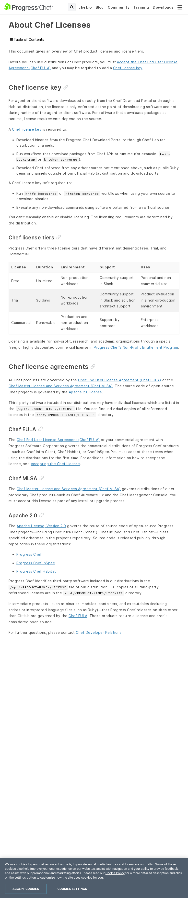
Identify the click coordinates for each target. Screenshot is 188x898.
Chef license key (127, 68)
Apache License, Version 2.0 (41, 526)
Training (141, 7)
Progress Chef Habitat (36, 571)
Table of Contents (27, 39)
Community (119, 7)
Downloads (163, 7)
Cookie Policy (115, 890)
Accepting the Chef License (55, 464)
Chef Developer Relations (98, 632)
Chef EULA (78, 616)
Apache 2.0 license (85, 392)
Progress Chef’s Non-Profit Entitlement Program (136, 347)
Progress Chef (29, 554)
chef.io (85, 7)
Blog (100, 7)
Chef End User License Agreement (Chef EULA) (119, 380)
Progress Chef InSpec (35, 563)
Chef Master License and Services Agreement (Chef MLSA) (61, 386)
